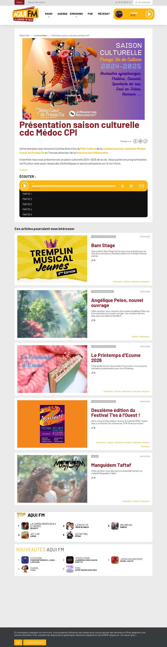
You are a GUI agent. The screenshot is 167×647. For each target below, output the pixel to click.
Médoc (19, 2)
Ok (18, 642)
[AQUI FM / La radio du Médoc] (26, 14)
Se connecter (144, 2)
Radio (48, 13)
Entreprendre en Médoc (102, 291)
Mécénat (104, 13)
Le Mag (95, 456)
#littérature (144, 336)
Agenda (62, 13)
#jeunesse (136, 281)
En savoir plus (35, 642)
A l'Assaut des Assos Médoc (103, 237)
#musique (145, 281)
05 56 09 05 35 (124, 2)
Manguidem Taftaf (111, 464)
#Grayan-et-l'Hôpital (123, 442)
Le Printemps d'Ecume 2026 (116, 358)
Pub (90, 13)
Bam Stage (103, 245)
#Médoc (146, 442)
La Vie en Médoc (40, 35)
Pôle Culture (88, 148)
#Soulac (145, 391)
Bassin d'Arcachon (36, 2)
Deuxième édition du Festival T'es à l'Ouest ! (115, 413)
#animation (118, 281)
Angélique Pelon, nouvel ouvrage (117, 303)
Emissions (76, 13)
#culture (23, 170)
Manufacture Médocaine (92, 152)
